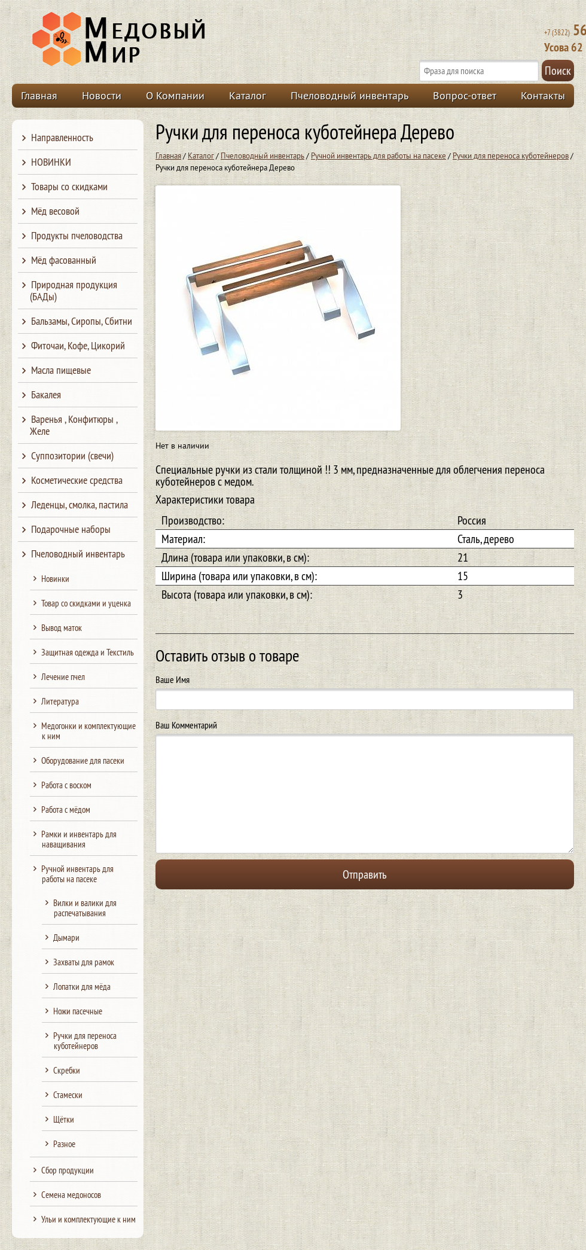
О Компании (175, 95)
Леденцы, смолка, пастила (79, 504)
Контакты (543, 95)
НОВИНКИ (51, 162)
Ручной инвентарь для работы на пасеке (378, 155)
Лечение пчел (63, 676)
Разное (64, 1144)
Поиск (558, 70)
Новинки (55, 578)
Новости (101, 95)
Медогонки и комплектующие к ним (88, 731)
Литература (60, 701)
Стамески (68, 1094)
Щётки (63, 1119)
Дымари (66, 937)
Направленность (62, 137)
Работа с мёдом (65, 809)
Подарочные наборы (71, 529)
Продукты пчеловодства (77, 235)
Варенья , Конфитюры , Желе (73, 425)
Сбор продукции (67, 1170)
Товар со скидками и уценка (86, 603)
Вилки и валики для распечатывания (85, 908)
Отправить (365, 874)
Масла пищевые (61, 370)
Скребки (66, 1070)
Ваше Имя (172, 679)
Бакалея (46, 394)
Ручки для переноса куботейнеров (511, 155)
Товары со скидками (69, 186)
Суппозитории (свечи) (72, 455)
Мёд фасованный (63, 260)
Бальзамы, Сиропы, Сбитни (81, 321)
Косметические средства (77, 480)
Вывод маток (61, 627)
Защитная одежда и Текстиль (87, 652)
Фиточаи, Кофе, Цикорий (78, 345)
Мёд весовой (55, 211)
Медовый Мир (174, 39)
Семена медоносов (71, 1194)
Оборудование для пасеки (82, 760)
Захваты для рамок (83, 962)
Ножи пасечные (77, 1011)
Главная (39, 95)
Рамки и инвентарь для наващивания (79, 839)
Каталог (247, 95)
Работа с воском (66, 785)
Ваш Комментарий (186, 725)
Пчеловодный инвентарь (349, 95)
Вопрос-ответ (464, 95)
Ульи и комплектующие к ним (88, 1219)
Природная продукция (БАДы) (73, 290)
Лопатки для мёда (82, 986)
